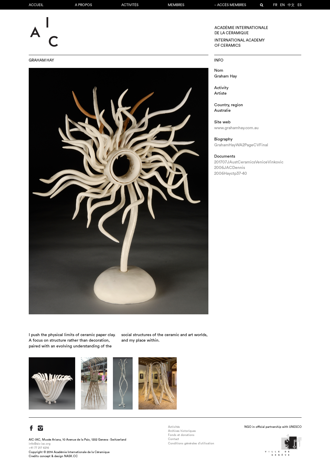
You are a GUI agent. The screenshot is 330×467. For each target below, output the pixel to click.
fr (275, 5)
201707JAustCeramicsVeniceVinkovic (248, 162)
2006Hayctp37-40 (230, 174)
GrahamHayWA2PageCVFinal (241, 145)
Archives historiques (182, 431)
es (299, 5)
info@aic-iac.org (40, 443)
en (282, 5)
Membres (176, 5)
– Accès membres (230, 5)
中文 (291, 5)
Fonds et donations (181, 435)
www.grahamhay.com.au (236, 128)
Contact (173, 439)
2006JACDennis (229, 168)
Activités (129, 5)
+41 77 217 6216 (39, 447)
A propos (83, 5)
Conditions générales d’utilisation (191, 443)
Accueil (36, 5)
